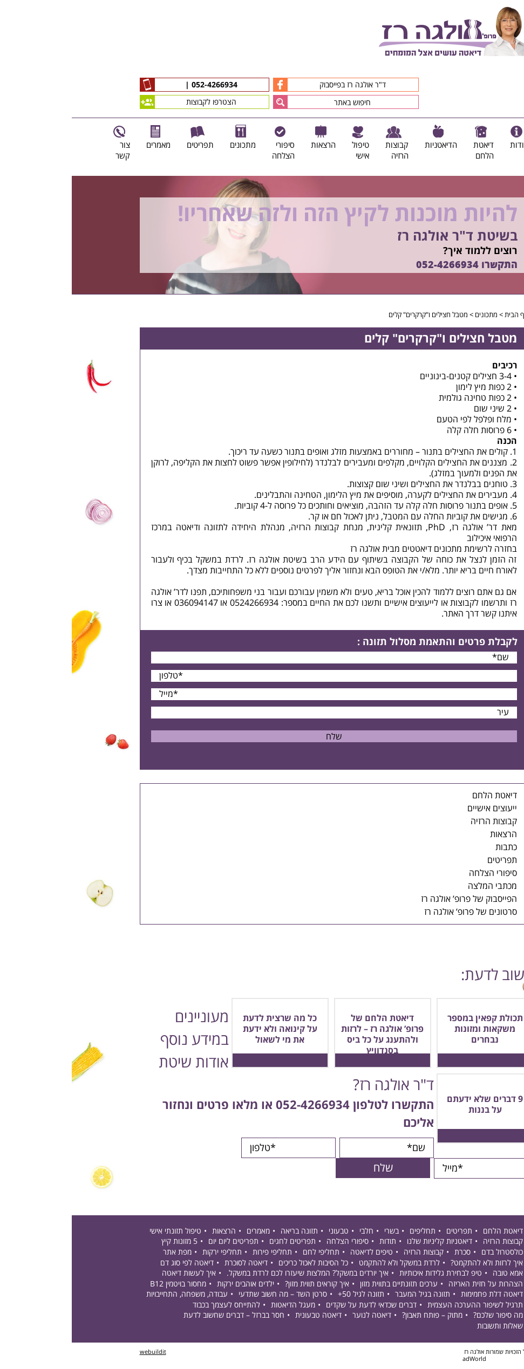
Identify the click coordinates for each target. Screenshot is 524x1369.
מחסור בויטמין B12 (106, 1284)
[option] (262, 235)
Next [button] (516, 300)
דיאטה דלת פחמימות (420, 1295)
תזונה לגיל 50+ (289, 1295)
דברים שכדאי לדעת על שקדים (299, 1306)
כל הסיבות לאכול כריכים (241, 1263)
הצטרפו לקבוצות (116, 102)
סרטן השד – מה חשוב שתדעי (211, 1295)
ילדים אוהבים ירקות (173, 1284)
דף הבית (445, 315)
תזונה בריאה (227, 1231)
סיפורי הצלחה (421, 873)
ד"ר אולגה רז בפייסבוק (257, 85)
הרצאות (431, 834)
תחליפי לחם (249, 1253)
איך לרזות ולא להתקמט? (415, 1263)
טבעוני (267, 1231)
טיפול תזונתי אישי (104, 1231)
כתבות (434, 847)
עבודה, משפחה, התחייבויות (115, 1295)
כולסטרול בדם (430, 1253)
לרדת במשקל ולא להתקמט (327, 1263)
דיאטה (115, 527)
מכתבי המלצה (420, 886)
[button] (208, 102)
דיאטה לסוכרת (174, 1263)
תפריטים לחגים (221, 1242)
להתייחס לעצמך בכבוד (154, 1306)
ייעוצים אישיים (420, 808)
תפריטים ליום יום (162, 1242)
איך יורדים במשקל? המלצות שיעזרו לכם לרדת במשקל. (236, 1274)
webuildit (81, 1352)
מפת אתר (105, 1253)
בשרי (319, 1231)
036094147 (124, 603)
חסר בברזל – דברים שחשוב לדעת (162, 1316)
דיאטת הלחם (422, 795)
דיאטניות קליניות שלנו (367, 1242)
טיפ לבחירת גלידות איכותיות (369, 1274)
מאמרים (186, 1231)
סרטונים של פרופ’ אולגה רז (398, 912)
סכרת (391, 1253)
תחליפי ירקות (150, 1253)
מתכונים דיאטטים (360, 549)
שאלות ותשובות (428, 1327)
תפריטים (430, 860)
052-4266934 (142, 85)
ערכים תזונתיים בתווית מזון (327, 1284)
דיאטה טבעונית (246, 1316)
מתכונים (414, 315)
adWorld (402, 1359)
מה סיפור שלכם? (426, 1316)
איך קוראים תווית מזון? (245, 1284)
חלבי (295, 1231)
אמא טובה (436, 1274)
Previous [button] (510, 170)
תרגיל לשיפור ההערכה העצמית (403, 1306)
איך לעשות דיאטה (117, 1274)
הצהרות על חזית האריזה (414, 1284)
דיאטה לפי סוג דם (115, 1263)
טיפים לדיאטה (299, 1253)
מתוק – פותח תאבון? (360, 1316)
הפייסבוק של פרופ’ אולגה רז (397, 899)
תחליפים (351, 1231)
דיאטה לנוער (300, 1316)
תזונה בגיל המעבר (350, 1295)
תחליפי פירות (200, 1253)
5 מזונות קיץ (108, 1242)
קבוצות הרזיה (422, 821)
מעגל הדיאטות (221, 1306)
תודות (316, 1242)
